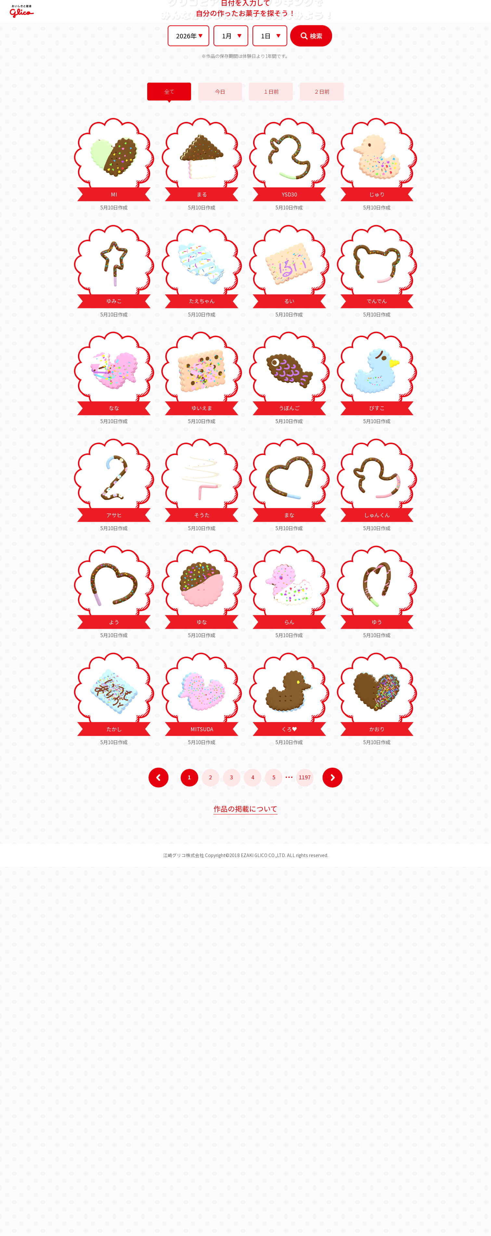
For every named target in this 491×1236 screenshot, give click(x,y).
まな (289, 836)
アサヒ (114, 836)
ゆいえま (201, 729)
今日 (220, 412)
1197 (305, 1098)
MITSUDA (201, 1050)
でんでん (377, 622)
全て (169, 412)
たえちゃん (202, 622)
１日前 (271, 412)
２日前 (321, 412)
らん (289, 943)
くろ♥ (289, 1050)
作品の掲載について (245, 1129)
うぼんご (289, 729)
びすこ (377, 729)
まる (202, 515)
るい (289, 622)
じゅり (377, 515)
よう (114, 943)
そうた (202, 836)
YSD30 (289, 515)
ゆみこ (114, 622)
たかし (114, 1050)
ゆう (377, 943)
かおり (377, 1050)
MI (114, 515)
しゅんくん (377, 836)
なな (114, 729)
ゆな (202, 943)
